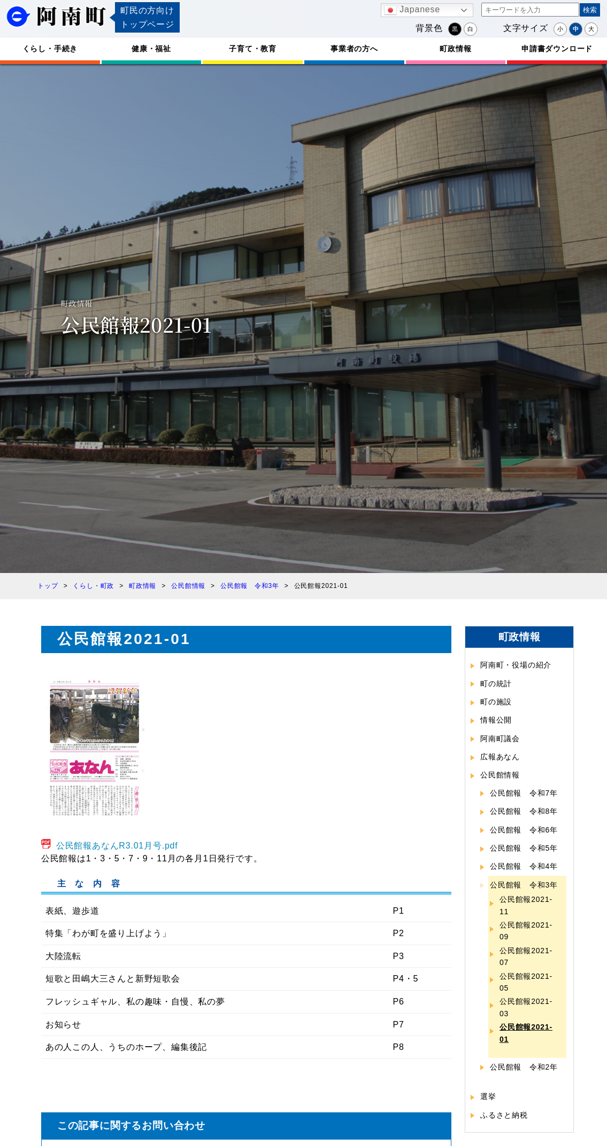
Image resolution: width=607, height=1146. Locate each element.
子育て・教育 (252, 48)
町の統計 (496, 683)
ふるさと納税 (504, 1115)
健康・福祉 (151, 48)
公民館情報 (500, 775)
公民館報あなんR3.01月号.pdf (117, 845)
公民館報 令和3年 (524, 885)
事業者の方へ (354, 48)
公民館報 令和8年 (524, 811)
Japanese (412, 10)
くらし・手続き (50, 48)
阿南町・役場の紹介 (515, 665)
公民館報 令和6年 (524, 830)
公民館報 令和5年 (524, 848)
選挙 (488, 1096)
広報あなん (500, 756)
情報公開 (496, 720)
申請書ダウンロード (557, 48)
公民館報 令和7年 (524, 793)
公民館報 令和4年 (524, 866)
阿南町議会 (500, 738)
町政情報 (455, 48)
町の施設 (496, 701)
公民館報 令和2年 (524, 1067)
